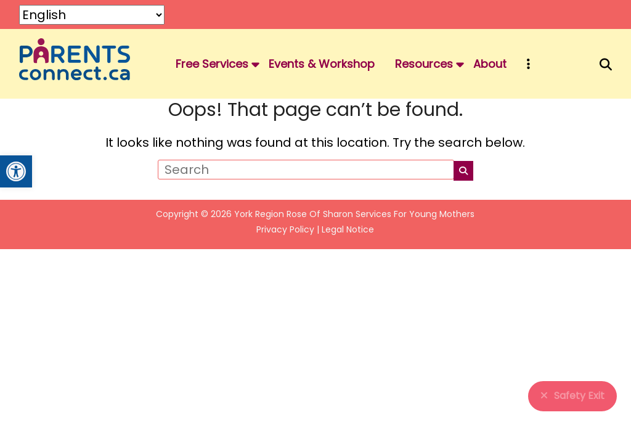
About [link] (490, 64)
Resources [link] (424, 64)
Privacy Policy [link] (285, 229)
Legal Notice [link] (348, 229)
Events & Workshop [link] (322, 64)
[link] (16, 171)
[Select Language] (92, 15)
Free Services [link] (212, 64)
